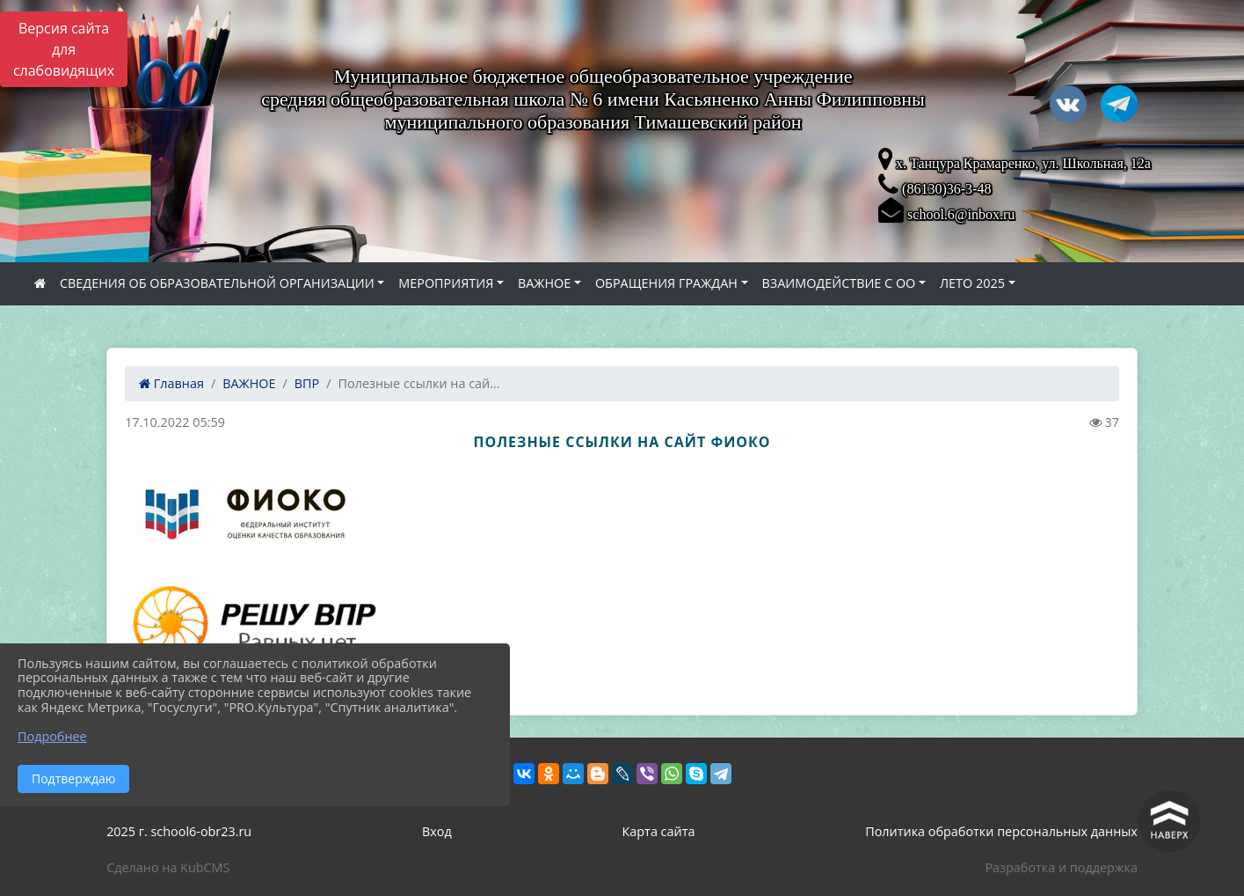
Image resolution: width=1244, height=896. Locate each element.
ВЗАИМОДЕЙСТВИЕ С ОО (839, 283)
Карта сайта (658, 831)
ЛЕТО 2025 (972, 283)
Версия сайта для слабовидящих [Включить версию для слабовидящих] (63, 49)
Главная (171, 383)
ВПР (307, 383)
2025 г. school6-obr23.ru (178, 831)
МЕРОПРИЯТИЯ (445, 283)
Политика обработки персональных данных (1001, 831)
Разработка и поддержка (1061, 867)
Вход (437, 831)
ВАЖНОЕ (544, 283)
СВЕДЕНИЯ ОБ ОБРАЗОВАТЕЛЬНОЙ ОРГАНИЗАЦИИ (217, 283)
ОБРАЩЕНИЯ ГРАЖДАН (666, 283)
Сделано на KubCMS (167, 867)
